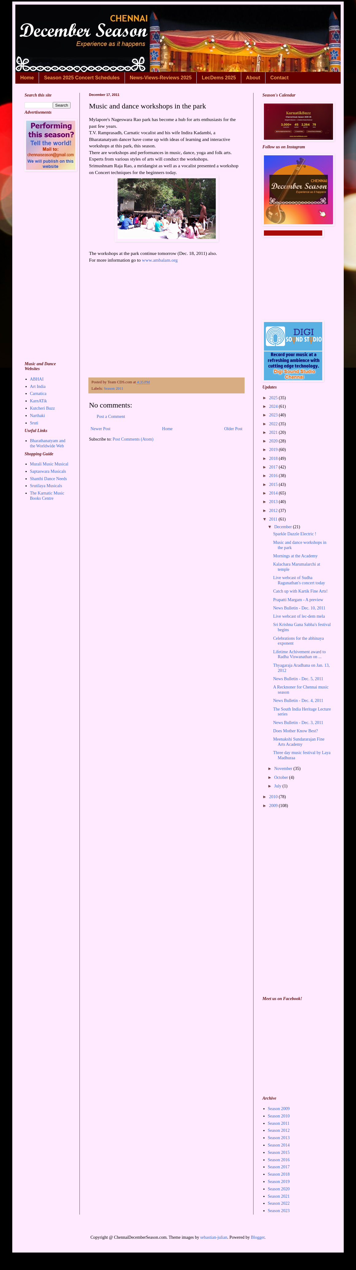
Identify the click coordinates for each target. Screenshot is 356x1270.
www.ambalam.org (160, 260)
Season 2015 (279, 1152)
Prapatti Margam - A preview (298, 599)
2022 (274, 424)
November (283, 768)
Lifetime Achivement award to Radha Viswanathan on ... (299, 654)
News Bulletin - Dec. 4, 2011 (298, 700)
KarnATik (38, 401)
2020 (274, 441)
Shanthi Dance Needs (48, 478)
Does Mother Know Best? (295, 731)
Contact (279, 77)
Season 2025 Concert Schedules (81, 77)
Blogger (257, 1237)
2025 (274, 398)
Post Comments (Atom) (133, 439)
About (253, 77)
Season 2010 (279, 1116)
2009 (274, 805)
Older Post (233, 428)
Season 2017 (279, 1167)
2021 (274, 432)
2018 (274, 458)
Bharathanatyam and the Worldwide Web (47, 443)
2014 (274, 493)
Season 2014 (279, 1145)
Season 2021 (279, 1196)
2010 (274, 796)
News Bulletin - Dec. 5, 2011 (298, 679)
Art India (38, 386)
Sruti (34, 423)
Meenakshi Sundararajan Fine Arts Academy (298, 742)
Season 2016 (279, 1160)
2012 (274, 510)
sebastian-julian (213, 1237)
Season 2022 (279, 1203)
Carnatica (38, 393)
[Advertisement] (166, 317)
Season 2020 (279, 1189)
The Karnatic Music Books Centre (47, 496)
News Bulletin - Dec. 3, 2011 (298, 722)
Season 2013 (279, 1137)
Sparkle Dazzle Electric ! (294, 534)
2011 (274, 519)
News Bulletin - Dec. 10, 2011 (299, 608)
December (283, 527)
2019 (274, 449)
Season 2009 (279, 1108)
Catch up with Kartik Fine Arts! (300, 591)
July (278, 786)
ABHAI (37, 379)
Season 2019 (279, 1181)
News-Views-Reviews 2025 (161, 77)
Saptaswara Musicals (48, 471)
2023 (274, 415)
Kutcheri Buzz (42, 408)
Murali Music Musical (49, 464)
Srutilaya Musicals (46, 485)
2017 (274, 467)
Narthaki (37, 415)
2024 (274, 406)
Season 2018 (279, 1174)
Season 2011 (113, 388)
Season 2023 (279, 1210)
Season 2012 (279, 1130)
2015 (274, 484)
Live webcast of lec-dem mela (299, 616)
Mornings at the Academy (295, 556)
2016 (274, 475)
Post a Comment (111, 416)
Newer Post (100, 428)
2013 (274, 501)
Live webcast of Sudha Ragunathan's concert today (299, 580)
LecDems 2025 (219, 77)
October (281, 777)
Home (27, 77)
